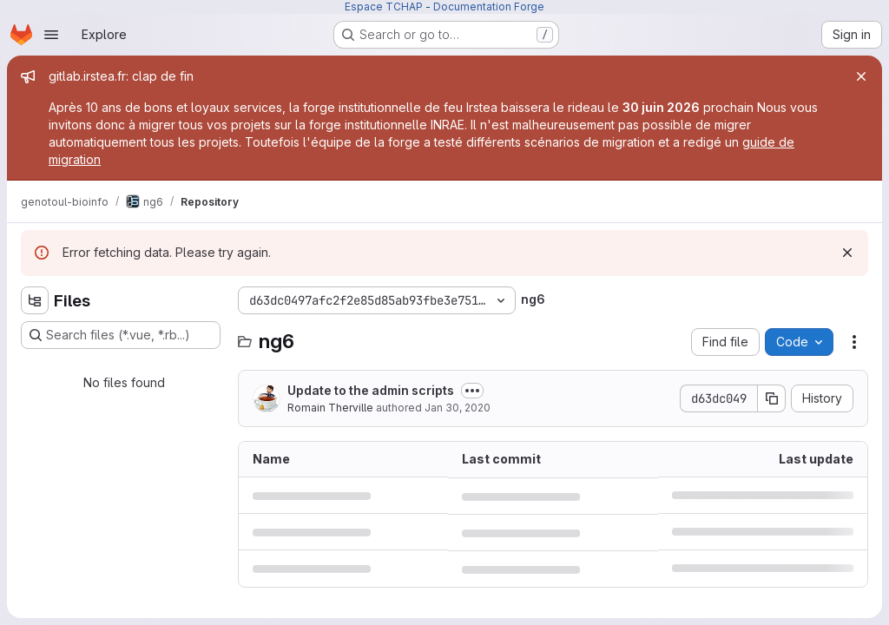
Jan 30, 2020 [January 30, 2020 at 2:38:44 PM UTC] (458, 407)
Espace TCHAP (384, 6)
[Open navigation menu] (51, 35)
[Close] (861, 76)
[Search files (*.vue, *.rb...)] (121, 335)
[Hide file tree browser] (35, 300)
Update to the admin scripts (370, 390)
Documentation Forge (488, 6)
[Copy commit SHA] (772, 398)
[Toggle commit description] (472, 390)
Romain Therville (330, 407)
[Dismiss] (847, 252)
